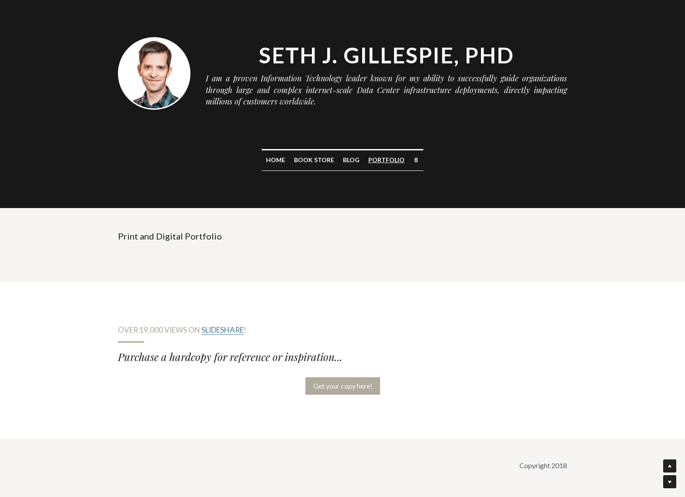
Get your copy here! (342, 386)
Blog (351, 159)
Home (275, 159)
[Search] (416, 160)
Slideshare (222, 329)
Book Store (314, 159)
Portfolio (386, 159)
